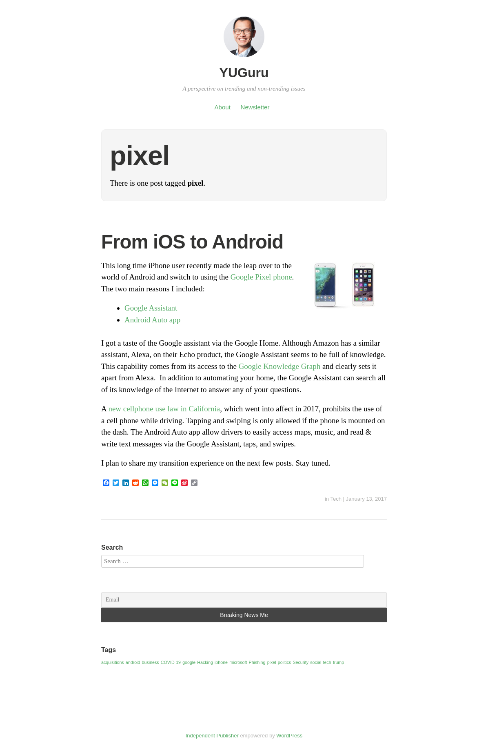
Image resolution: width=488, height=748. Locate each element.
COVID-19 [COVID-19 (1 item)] (171, 662)
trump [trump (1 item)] (338, 662)
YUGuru (244, 72)
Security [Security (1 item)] (300, 662)
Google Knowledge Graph (280, 366)
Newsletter (255, 107)
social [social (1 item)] (315, 662)
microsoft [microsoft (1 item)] (238, 662)
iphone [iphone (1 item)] (221, 662)
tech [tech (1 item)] (327, 662)
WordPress (289, 735)
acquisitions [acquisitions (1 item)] (112, 662)
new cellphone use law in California (164, 408)
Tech (335, 499)
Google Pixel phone (261, 277)
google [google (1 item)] (188, 662)
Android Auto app (152, 319)
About (223, 107)
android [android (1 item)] (133, 662)
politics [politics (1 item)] (284, 662)
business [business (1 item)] (150, 662)
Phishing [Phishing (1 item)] (257, 662)
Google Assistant (150, 308)
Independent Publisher (212, 735)
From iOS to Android (192, 242)
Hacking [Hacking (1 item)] (205, 662)
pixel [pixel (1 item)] (271, 662)
